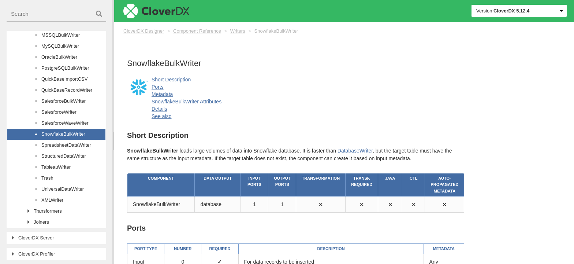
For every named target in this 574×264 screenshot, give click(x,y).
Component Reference (197, 31)
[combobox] (56, 14)
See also (161, 116)
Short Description (171, 79)
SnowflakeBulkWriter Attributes (186, 101)
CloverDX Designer (143, 31)
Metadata (162, 94)
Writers (237, 31)
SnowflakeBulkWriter (276, 31)
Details (159, 109)
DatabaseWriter (355, 151)
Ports (158, 87)
